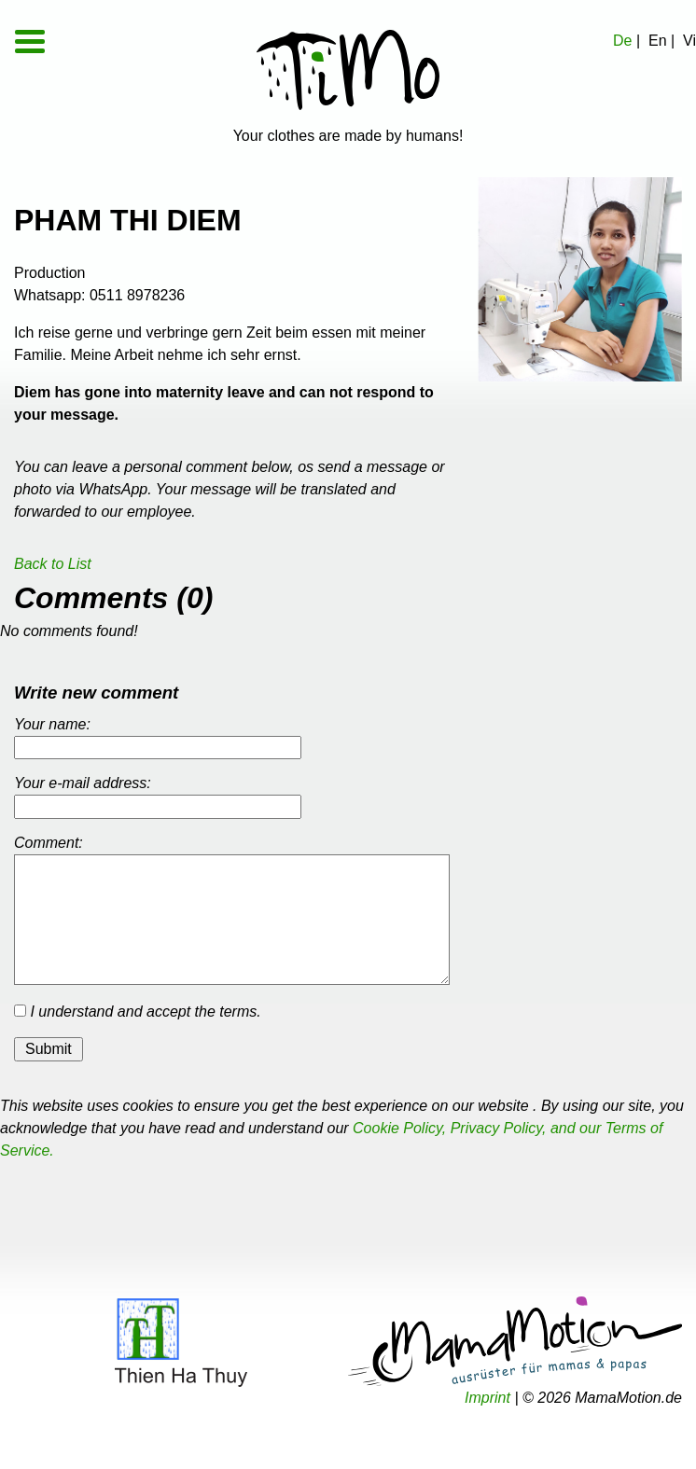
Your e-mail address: (82, 783)
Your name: (52, 724)
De (622, 41)
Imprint (487, 1398)
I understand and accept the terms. (137, 1011)
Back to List (52, 564)
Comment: (48, 843)
